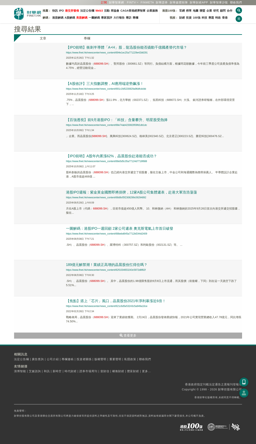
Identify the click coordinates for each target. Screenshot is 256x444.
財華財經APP (199, 2)
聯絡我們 (236, 2)
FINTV (131, 2)
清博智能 (20, 371)
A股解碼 (70, 17)
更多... (146, 371)
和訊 (47, 371)
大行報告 (119, 17)
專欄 (135, 17)
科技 (204, 17)
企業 (209, 10)
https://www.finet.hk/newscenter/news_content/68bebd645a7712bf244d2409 (106, 233)
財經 (182, 17)
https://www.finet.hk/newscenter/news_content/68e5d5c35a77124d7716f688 (106, 161)
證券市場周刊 (88, 371)
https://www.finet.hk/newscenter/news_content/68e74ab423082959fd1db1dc (106, 125)
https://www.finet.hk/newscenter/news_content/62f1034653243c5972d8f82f (106, 270)
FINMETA (147, 2)
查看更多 (128, 335)
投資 (189, 17)
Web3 (99, 10)
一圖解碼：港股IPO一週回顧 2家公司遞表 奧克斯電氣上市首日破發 (119, 229)
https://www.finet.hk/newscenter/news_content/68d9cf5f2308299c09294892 (106, 197)
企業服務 (152, 10)
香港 (225, 17)
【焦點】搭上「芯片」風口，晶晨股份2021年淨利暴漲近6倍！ (116, 301)
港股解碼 (57, 17)
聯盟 (202, 10)
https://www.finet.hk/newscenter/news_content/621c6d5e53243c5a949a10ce (106, 306)
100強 (196, 17)
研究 (216, 10)
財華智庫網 (116, 2)
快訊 (55, 10)
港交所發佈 (72, 10)
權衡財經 (118, 371)
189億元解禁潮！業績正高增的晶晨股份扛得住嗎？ (107, 265)
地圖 (195, 10)
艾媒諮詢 (35, 371)
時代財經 (71, 371)
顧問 (223, 10)
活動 (107, 10)
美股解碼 (81, 17)
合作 (229, 10)
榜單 (189, 10)
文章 (43, 38)
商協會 (115, 10)
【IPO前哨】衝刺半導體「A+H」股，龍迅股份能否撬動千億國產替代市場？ (126, 47)
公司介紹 (53, 359)
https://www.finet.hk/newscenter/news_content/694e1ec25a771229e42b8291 (107, 52)
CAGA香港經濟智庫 (132, 10)
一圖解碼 (94, 17)
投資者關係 (84, 359)
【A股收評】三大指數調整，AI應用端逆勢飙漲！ (105, 84)
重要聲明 (115, 359)
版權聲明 (100, 359)
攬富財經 (133, 371)
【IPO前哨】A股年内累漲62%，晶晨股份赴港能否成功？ (111, 156)
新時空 (57, 371)
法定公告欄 (87, 10)
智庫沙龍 (219, 2)
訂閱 (104, 2)
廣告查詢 (38, 359)
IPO (61, 10)
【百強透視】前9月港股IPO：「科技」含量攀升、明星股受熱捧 (117, 120)
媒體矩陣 (179, 2)
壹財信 (104, 371)
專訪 (128, 17)
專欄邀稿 (68, 359)
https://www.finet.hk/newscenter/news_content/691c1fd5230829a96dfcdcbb (106, 88)
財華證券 (162, 2)
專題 (211, 17)
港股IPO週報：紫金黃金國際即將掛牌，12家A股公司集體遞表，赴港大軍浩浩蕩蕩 (131, 192)
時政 (218, 17)
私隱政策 (130, 359)
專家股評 (106, 17)
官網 (182, 10)
